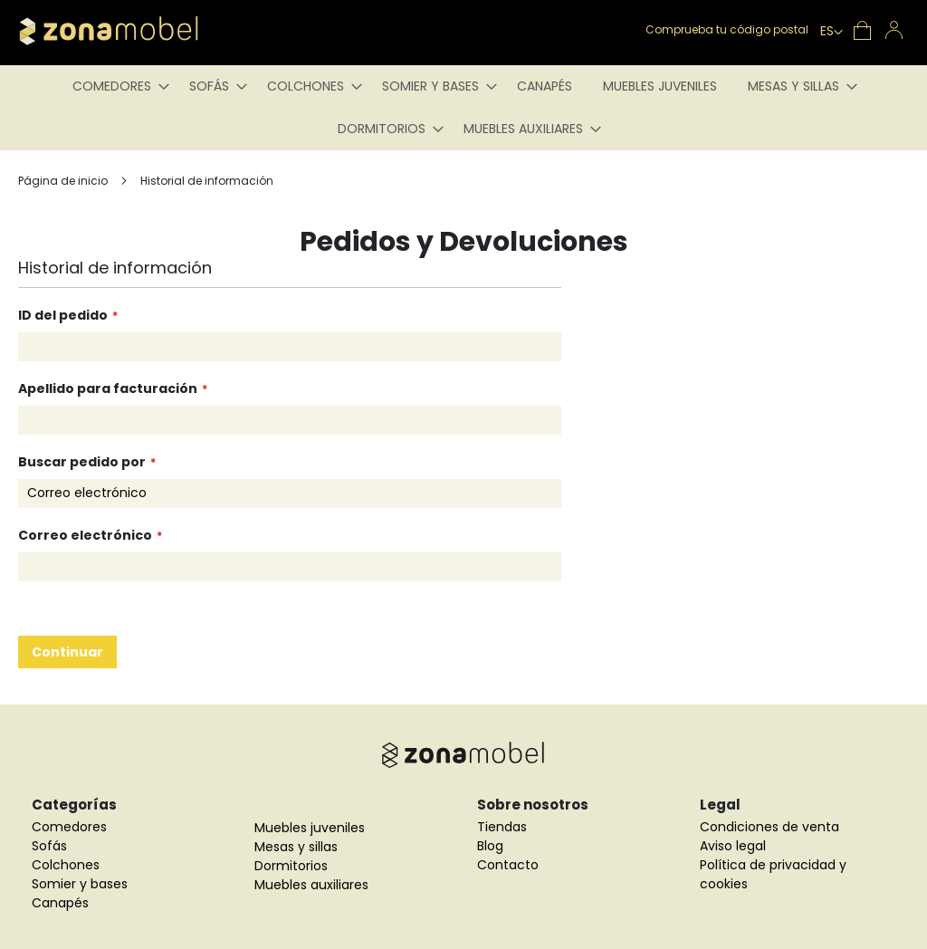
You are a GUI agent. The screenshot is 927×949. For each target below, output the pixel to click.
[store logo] (135, 30)
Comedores (69, 827)
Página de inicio (64, 180)
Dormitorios (291, 866)
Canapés (60, 903)
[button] (831, 33)
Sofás (49, 846)
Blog (490, 846)
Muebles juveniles (309, 828)
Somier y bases (80, 884)
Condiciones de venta (769, 827)
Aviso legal (733, 846)
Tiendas (502, 827)
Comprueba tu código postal (726, 29)
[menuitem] (115, 86)
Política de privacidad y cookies (773, 874)
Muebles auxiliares (311, 885)
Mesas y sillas (296, 847)
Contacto (508, 865)
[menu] (463, 107)
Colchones (66, 865)
